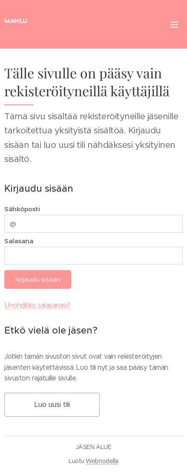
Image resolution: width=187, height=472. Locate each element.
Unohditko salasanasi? (37, 305)
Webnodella (102, 461)
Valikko (174, 24)
